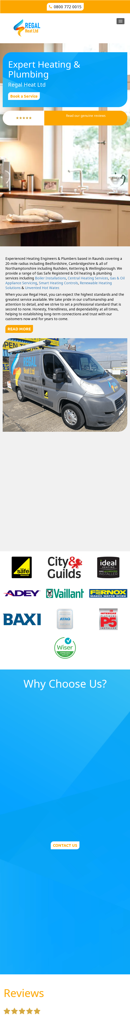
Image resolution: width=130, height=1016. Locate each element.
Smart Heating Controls (58, 283)
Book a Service (24, 96)
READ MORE (19, 328)
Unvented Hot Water (42, 287)
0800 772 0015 (68, 6)
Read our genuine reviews (86, 115)
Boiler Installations (50, 278)
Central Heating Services (88, 278)
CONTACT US (65, 845)
